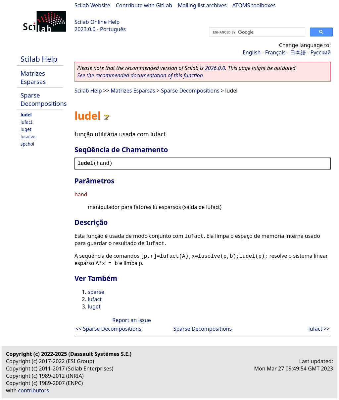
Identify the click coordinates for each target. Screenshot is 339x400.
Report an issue (131, 320)
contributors (33, 390)
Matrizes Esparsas (33, 77)
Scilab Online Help (97, 22)
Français (275, 52)
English (252, 52)
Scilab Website (92, 5)
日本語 (298, 52)
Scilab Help (39, 59)
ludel (26, 114)
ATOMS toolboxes (254, 5)
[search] (257, 32)
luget (26, 129)
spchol (27, 144)
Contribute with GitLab (144, 5)
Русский (321, 52)
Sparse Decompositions (44, 99)
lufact (26, 122)
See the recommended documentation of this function (140, 75)
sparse (96, 292)
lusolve (28, 136)
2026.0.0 (215, 68)
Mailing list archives (202, 5)
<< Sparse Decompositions (108, 328)
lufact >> (319, 328)
